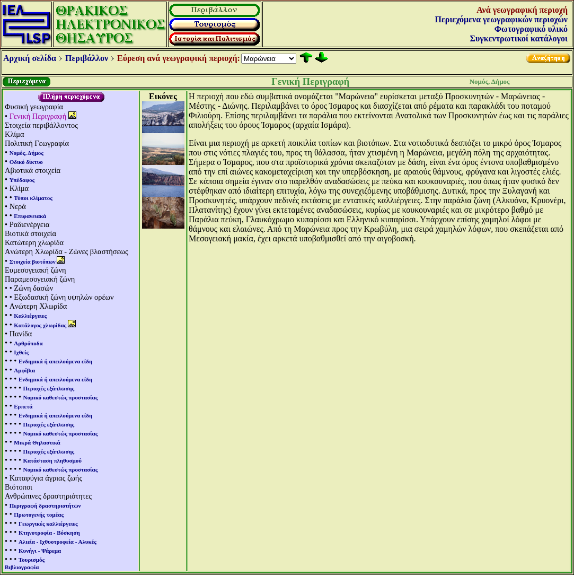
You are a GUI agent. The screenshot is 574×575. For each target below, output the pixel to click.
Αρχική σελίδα (29, 58)
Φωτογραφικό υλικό (531, 28)
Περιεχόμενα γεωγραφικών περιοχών (501, 19)
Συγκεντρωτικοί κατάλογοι (519, 38)
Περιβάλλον (86, 58)
